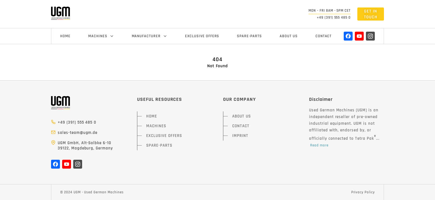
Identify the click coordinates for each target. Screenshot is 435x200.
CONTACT (323, 36)
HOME (65, 36)
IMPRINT (240, 135)
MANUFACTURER (150, 36)
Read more (319, 145)
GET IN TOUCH (370, 14)
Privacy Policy (363, 192)
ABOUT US (289, 36)
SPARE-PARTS (249, 36)
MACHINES (101, 36)
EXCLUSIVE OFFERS (202, 36)
